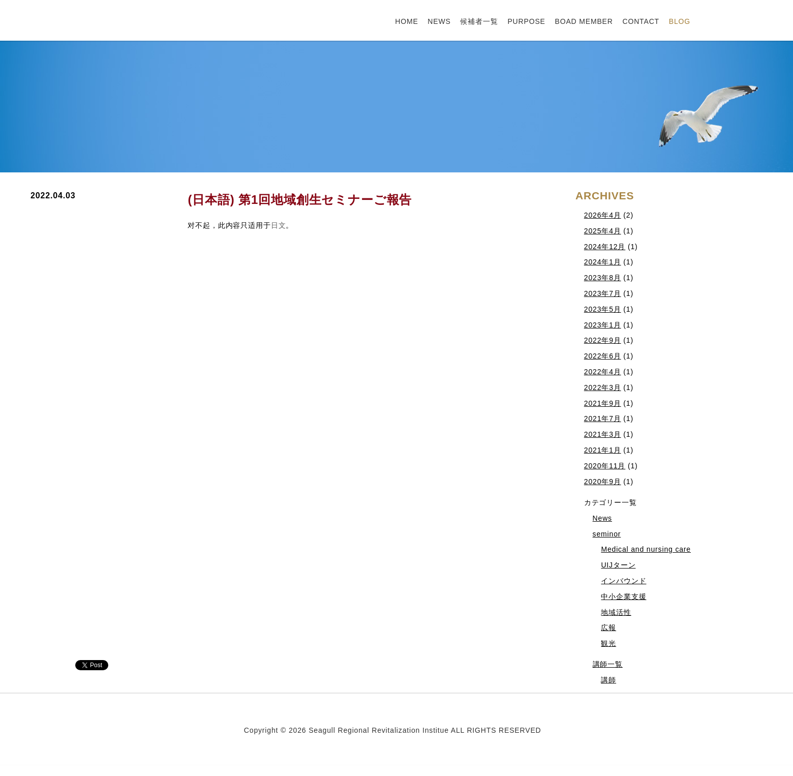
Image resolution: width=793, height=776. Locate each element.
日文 (278, 225)
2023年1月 (602, 325)
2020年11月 (604, 466)
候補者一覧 (479, 21)
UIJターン (618, 565)
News (602, 518)
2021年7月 (602, 418)
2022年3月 (602, 387)
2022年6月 (602, 356)
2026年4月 (602, 215)
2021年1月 (602, 450)
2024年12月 (604, 247)
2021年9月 (602, 403)
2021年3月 (602, 434)
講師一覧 (608, 664)
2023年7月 (602, 293)
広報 (608, 627)
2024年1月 (602, 262)
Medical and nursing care (646, 549)
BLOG (679, 21)
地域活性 (616, 612)
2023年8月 (602, 278)
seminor (607, 534)
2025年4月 (602, 231)
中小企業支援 (623, 596)
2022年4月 (602, 372)
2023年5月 (602, 309)
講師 (608, 680)
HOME (406, 21)
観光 (608, 643)
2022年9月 (602, 340)
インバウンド (623, 581)
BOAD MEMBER (584, 21)
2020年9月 (602, 481)
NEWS (439, 21)
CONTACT (640, 21)
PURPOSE (526, 21)
